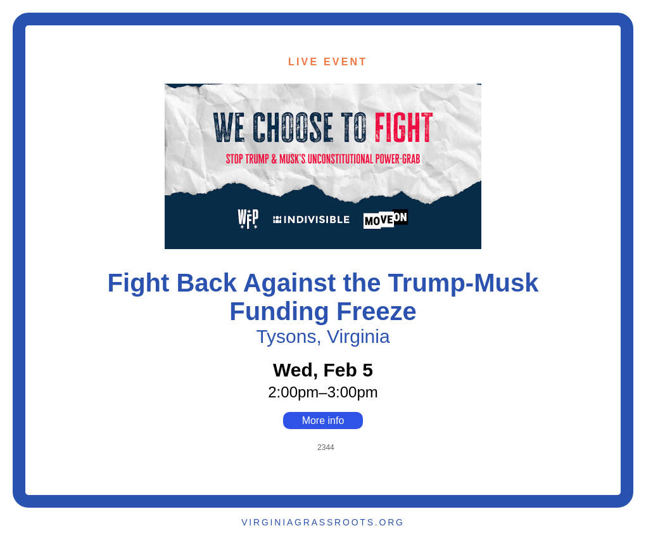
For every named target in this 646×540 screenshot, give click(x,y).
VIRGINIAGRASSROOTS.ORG (323, 522)
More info (323, 420)
